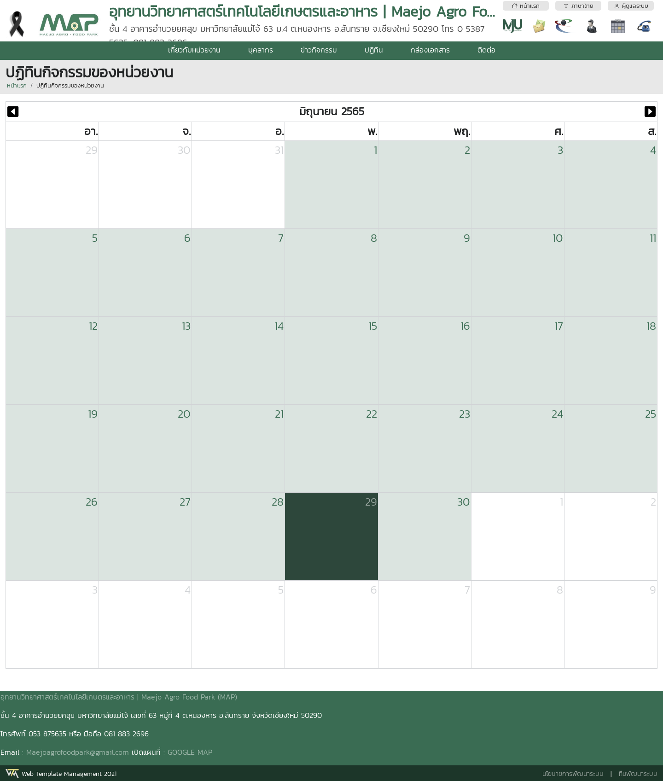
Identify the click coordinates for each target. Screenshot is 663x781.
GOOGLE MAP (190, 752)
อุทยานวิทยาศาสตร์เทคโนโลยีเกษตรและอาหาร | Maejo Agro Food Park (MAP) (118, 696)
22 (371, 414)
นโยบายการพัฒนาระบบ (573, 774)
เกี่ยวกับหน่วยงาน (194, 49)
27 (185, 502)
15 (372, 326)
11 (653, 238)
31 (279, 150)
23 (464, 414)
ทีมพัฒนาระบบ (638, 774)
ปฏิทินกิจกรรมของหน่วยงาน (70, 85)
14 (279, 326)
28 (278, 502)
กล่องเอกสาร (430, 49)
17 (558, 326)
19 (93, 414)
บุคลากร (260, 49)
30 (184, 150)
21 (279, 414)
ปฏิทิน (374, 49)
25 (650, 414)
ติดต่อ (486, 49)
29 (92, 150)
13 (186, 326)
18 (651, 326)
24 (557, 414)
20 (184, 414)
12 (93, 326)
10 (557, 238)
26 (92, 502)
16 (465, 326)
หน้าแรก (17, 85)
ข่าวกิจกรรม (319, 49)
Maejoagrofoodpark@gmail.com (77, 752)
